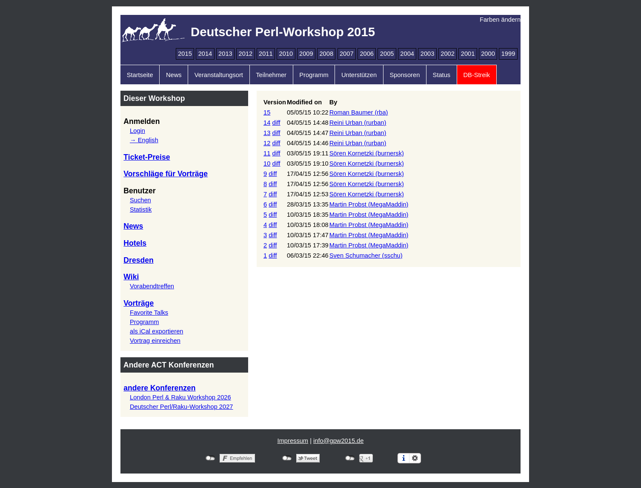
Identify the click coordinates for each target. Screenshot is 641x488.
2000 (488, 53)
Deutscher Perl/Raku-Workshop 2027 (181, 406)
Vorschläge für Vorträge (165, 173)
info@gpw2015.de (338, 440)
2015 (185, 53)
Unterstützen (359, 75)
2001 (468, 53)
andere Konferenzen (159, 388)
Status (442, 75)
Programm (313, 75)
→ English (144, 140)
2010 (286, 53)
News (174, 75)
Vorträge (138, 303)
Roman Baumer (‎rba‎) (358, 112)
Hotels (134, 243)
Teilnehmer (271, 75)
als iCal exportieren (156, 331)
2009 (306, 53)
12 (266, 143)
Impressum (293, 440)
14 (266, 122)
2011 (266, 53)
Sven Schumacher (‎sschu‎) (366, 255)
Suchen (140, 200)
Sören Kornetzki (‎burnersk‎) (366, 153)
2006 (367, 53)
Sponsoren (404, 75)
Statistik (141, 209)
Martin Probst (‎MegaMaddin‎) (369, 204)
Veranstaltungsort (219, 75)
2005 (387, 53)
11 (266, 153)
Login (137, 130)
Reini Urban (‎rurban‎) (357, 122)
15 (266, 112)
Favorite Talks (149, 312)
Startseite (140, 75)
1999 (508, 53)
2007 (347, 53)
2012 (246, 53)
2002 (448, 53)
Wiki (131, 277)
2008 (326, 53)
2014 (205, 53)
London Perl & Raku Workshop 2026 (180, 397)
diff (276, 122)
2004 (407, 53)
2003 (428, 53)
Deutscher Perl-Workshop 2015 (283, 32)
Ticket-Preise (146, 157)
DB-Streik (476, 75)
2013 (225, 53)
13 (266, 132)
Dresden (138, 260)
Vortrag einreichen (155, 340)
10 (266, 163)
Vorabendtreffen (152, 286)
